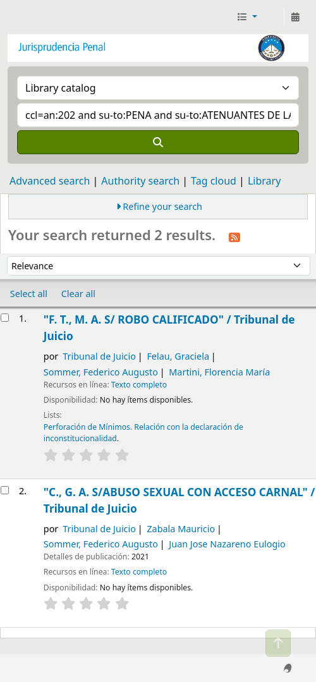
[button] (246, 17)
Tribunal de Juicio (99, 356)
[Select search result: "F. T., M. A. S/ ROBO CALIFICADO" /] (5, 318)
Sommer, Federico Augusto (101, 372)
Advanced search (49, 181)
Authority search (140, 181)
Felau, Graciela (178, 356)
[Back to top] (278, 643)
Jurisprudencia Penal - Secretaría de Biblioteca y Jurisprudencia (14, 17)
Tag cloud (213, 181)
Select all (28, 294)
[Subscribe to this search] (234, 236)
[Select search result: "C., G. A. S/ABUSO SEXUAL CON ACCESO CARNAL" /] (5, 490)
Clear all (78, 294)
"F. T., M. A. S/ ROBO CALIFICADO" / (169, 327)
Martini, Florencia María (219, 372)
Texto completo (139, 384)
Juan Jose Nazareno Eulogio (227, 544)
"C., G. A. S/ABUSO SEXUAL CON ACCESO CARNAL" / (179, 500)
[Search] (158, 142)
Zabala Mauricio (181, 529)
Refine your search (162, 206)
